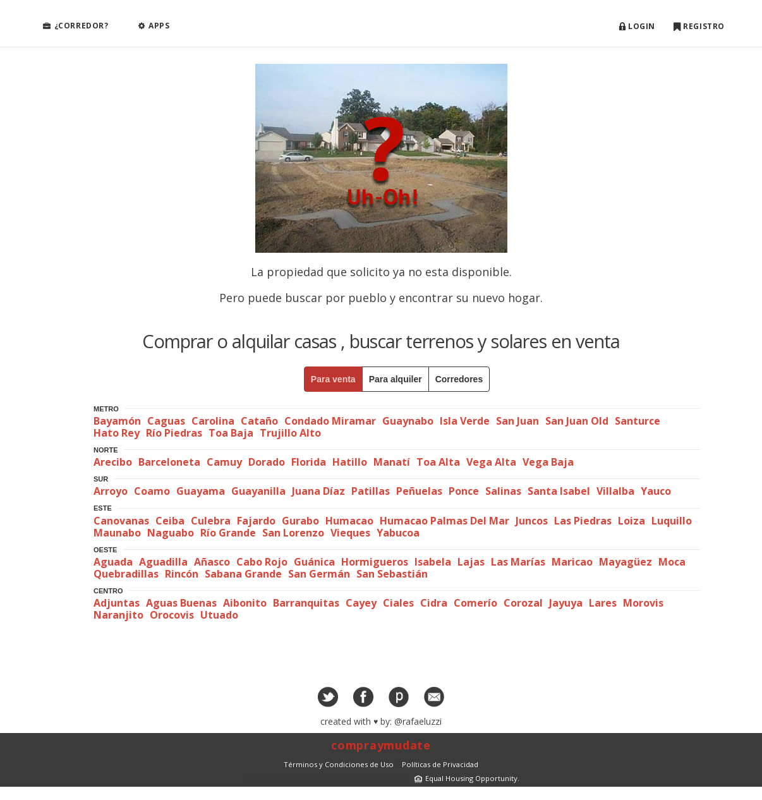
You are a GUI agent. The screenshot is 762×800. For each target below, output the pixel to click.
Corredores (459, 379)
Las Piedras (583, 521)
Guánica (314, 562)
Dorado (266, 462)
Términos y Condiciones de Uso (339, 764)
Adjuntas (117, 603)
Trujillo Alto (290, 433)
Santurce (637, 421)
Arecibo (113, 462)
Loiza (631, 521)
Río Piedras (174, 433)
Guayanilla (258, 491)
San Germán (319, 574)
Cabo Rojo (261, 562)
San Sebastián (392, 574)
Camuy (224, 462)
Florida (308, 462)
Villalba (615, 491)
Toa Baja (231, 433)
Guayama (200, 491)
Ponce (464, 491)
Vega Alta (491, 462)
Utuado (219, 615)
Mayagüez (625, 562)
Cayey (361, 603)
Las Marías (518, 562)
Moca (672, 562)
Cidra (433, 603)
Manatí (391, 462)
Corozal (523, 603)
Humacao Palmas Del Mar (444, 521)
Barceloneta (169, 462)
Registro (699, 26)
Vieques (350, 533)
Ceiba (169, 521)
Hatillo (349, 462)
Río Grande (228, 533)
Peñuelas (419, 491)
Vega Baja (548, 462)
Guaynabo (407, 421)
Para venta (333, 379)
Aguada (113, 562)
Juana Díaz (318, 491)
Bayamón (117, 421)
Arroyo (111, 491)
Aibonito (245, 603)
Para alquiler (395, 379)
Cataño (259, 421)
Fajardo (256, 521)
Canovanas (121, 521)
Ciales (398, 603)
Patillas (370, 491)
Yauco (656, 491)
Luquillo (671, 521)
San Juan (517, 421)
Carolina (212, 421)
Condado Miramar (330, 421)
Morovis (643, 603)
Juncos (532, 521)
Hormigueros (374, 562)
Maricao (572, 562)
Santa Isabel (559, 491)
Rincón (181, 574)
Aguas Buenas (181, 603)
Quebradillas (126, 574)
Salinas (503, 491)
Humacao (349, 521)
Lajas (471, 562)
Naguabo (170, 533)
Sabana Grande (243, 574)
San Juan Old (576, 421)
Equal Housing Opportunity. (465, 778)
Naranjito (118, 615)
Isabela (432, 562)
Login (637, 26)
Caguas (166, 421)
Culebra (211, 521)
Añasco (212, 562)
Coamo (152, 491)
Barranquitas (306, 603)
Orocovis (172, 615)
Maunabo (117, 533)
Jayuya (566, 603)
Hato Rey (117, 433)
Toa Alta (438, 462)
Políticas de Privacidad (440, 764)
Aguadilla (163, 562)
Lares (603, 603)
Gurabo (300, 521)
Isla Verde (465, 421)
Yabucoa (398, 533)
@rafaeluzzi (418, 721)
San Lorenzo (293, 533)
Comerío (475, 603)
